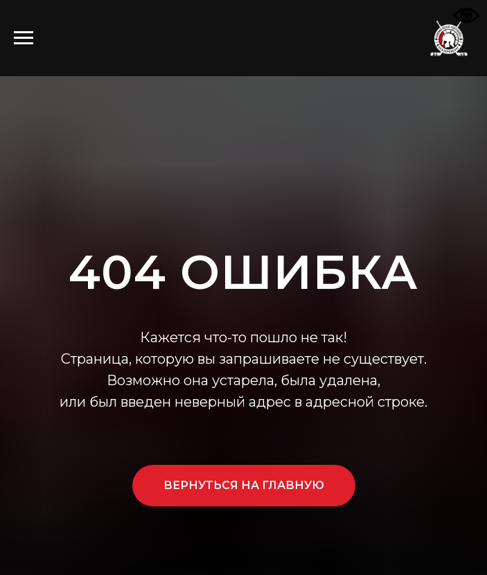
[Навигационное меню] (23, 38)
